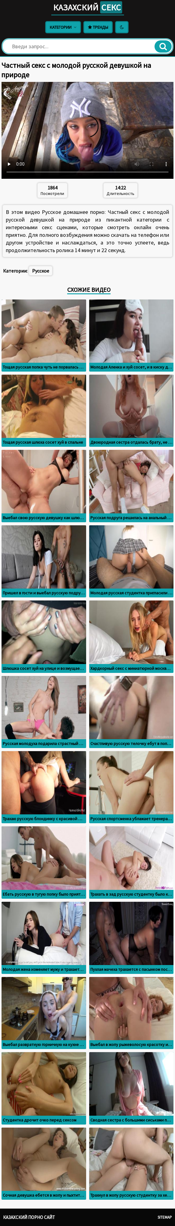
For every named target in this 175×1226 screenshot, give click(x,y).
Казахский (87, 7)
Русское (40, 271)
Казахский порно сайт (29, 1217)
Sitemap (165, 1217)
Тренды (98, 27)
